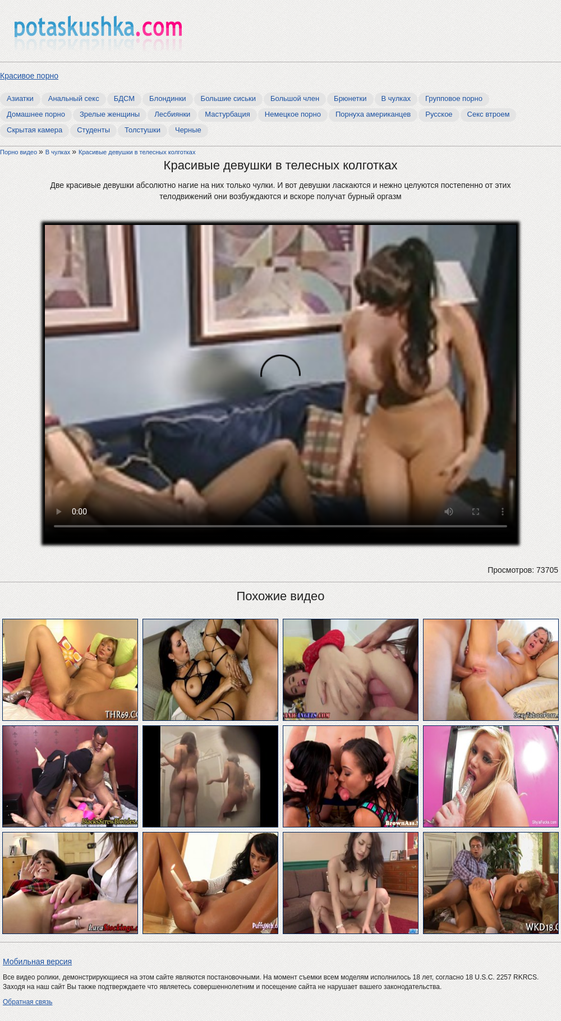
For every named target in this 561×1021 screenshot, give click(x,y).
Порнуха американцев (373, 114)
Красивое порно (29, 75)
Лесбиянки (172, 114)
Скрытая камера (34, 130)
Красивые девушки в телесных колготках (137, 152)
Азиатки (20, 98)
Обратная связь (27, 1002)
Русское (438, 114)
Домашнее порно (36, 114)
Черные (188, 130)
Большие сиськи (228, 98)
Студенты (93, 130)
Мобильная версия (37, 961)
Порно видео (19, 152)
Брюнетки (350, 98)
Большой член (294, 98)
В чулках (396, 98)
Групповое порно (453, 98)
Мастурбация (227, 114)
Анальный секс (73, 98)
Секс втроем (488, 114)
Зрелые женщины (110, 114)
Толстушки (142, 130)
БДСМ (124, 98)
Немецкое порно (293, 114)
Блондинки (167, 98)
